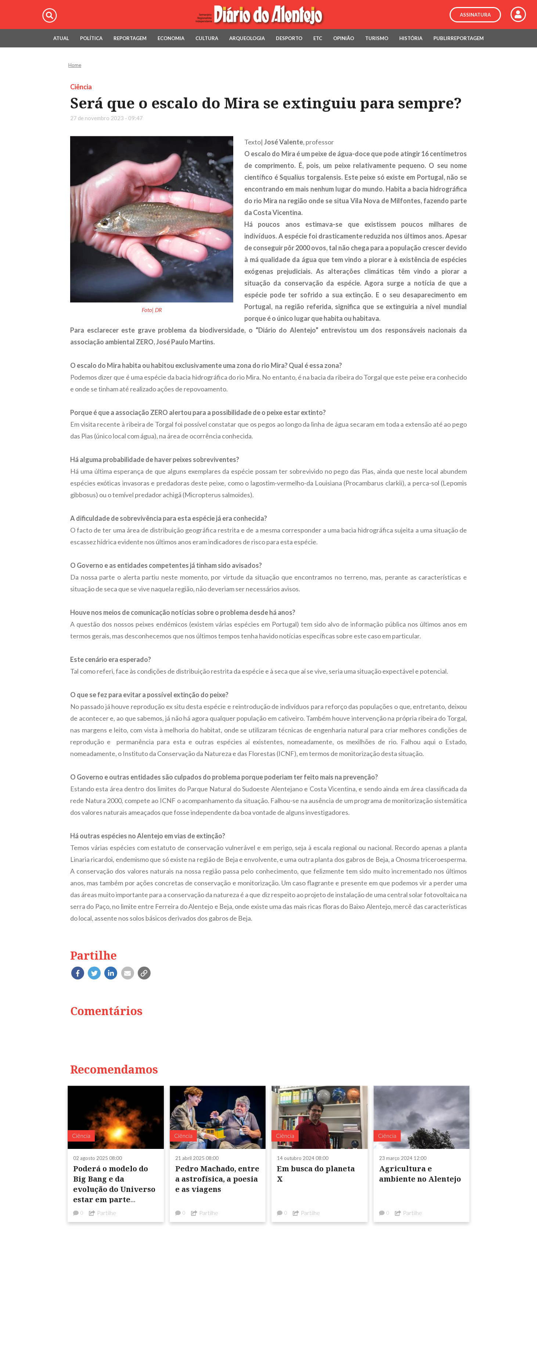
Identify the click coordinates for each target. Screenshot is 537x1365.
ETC (317, 38)
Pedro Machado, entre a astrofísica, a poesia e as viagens (217, 1179)
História (410, 38)
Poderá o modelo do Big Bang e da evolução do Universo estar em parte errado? (114, 1189)
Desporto (289, 38)
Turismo (376, 38)
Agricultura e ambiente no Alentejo (420, 1174)
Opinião (343, 38)
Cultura (206, 38)
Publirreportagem (458, 38)
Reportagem (130, 38)
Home (74, 65)
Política (91, 38)
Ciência (81, 87)
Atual (61, 38)
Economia (171, 38)
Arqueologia (247, 38)
